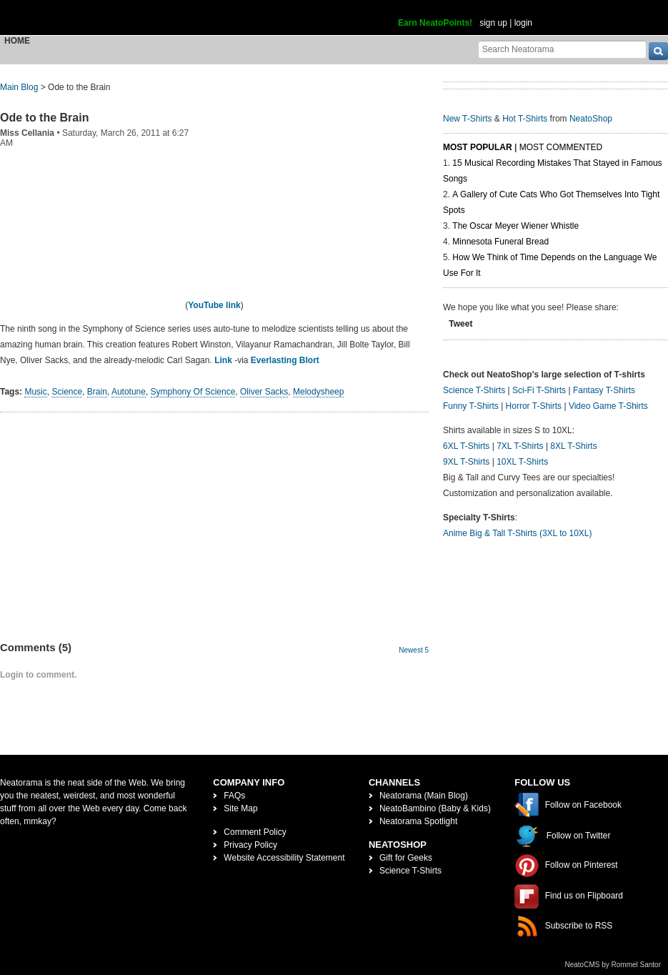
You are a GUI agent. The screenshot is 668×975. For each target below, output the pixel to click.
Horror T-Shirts (534, 406)
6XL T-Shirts (466, 446)
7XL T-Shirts (520, 446)
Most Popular (477, 147)
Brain (97, 392)
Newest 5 (414, 650)
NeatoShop (590, 119)
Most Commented (560, 147)
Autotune (128, 392)
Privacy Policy (250, 845)
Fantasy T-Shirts (604, 390)
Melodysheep (318, 392)
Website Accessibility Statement (284, 858)
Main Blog (19, 87)
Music (35, 392)
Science (66, 392)
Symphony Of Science (193, 392)
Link (223, 360)
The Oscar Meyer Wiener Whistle (515, 226)
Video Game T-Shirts (608, 406)
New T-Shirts (467, 119)
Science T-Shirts (474, 390)
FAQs (234, 796)
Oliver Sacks (264, 392)
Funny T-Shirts (471, 406)
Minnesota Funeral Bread (500, 242)
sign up (493, 23)
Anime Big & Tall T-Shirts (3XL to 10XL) (517, 533)
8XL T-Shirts (573, 446)
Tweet (460, 324)
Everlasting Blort (285, 360)
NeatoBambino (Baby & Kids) (435, 808)
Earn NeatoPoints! (435, 23)
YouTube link (214, 305)
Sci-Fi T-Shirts (539, 390)
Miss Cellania (27, 133)
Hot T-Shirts (524, 119)
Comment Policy (255, 832)
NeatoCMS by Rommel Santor (613, 965)
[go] (658, 51)
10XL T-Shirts (522, 462)
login (523, 23)
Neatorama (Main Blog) (423, 796)
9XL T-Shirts (466, 462)
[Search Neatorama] (562, 49)
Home (17, 41)
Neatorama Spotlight (418, 821)
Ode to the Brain (44, 118)
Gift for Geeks (405, 858)
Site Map (240, 808)
